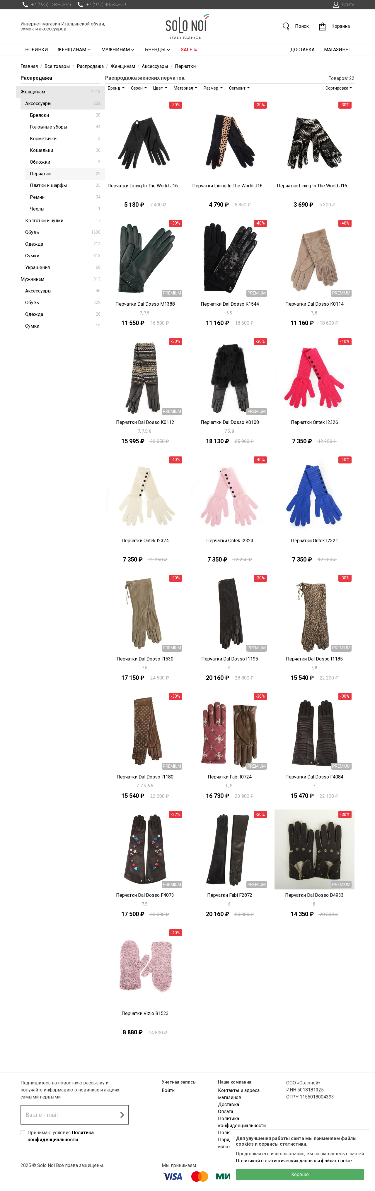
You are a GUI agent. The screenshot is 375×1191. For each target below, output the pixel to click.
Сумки (62, 256)
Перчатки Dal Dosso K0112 (145, 422)
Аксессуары (62, 103)
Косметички (65, 139)
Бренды (158, 50)
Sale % (189, 49)
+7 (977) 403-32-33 (101, 4)
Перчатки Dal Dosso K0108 (230, 422)
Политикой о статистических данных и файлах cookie (294, 1160)
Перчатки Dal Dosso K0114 (314, 304)
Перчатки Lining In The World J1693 (229, 186)
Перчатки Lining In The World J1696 (145, 186)
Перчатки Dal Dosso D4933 (314, 895)
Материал (184, 88)
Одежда (62, 244)
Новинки (36, 49)
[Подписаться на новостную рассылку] (122, 1115)
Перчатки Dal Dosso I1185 (314, 659)
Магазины (337, 49)
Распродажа (36, 78)
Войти (342, 4)
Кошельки (65, 150)
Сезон (137, 88)
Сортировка (336, 88)
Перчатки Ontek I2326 (314, 422)
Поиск (295, 26)
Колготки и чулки (62, 221)
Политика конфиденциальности (242, 1122)
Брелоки (65, 115)
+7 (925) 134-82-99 (46, 4)
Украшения (62, 267)
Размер (211, 88)
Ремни (65, 197)
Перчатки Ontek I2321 (314, 540)
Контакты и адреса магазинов (239, 1094)
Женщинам (74, 50)
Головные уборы (65, 127)
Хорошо (300, 1174)
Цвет (158, 88)
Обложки (65, 162)
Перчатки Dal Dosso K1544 (230, 304)
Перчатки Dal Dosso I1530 (145, 659)
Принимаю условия (61, 1136)
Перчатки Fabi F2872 (229, 895)
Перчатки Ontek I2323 (229, 540)
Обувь (62, 232)
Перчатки (65, 174)
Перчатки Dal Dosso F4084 (314, 777)
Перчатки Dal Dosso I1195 (229, 659)
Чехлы (65, 209)
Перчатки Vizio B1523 (145, 1013)
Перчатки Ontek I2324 (145, 540)
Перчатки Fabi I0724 (230, 777)
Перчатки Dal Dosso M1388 (145, 304)
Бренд (114, 88)
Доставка (302, 49)
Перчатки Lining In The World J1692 (314, 186)
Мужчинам (118, 50)
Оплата (225, 1111)
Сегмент (237, 88)
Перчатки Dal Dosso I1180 (145, 777)
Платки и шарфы (65, 185)
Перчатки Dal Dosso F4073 (145, 895)
